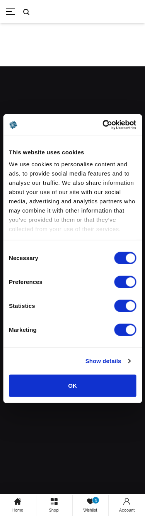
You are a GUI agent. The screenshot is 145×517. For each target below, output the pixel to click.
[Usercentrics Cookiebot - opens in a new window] (103, 125)
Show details (103, 361)
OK (72, 385)
